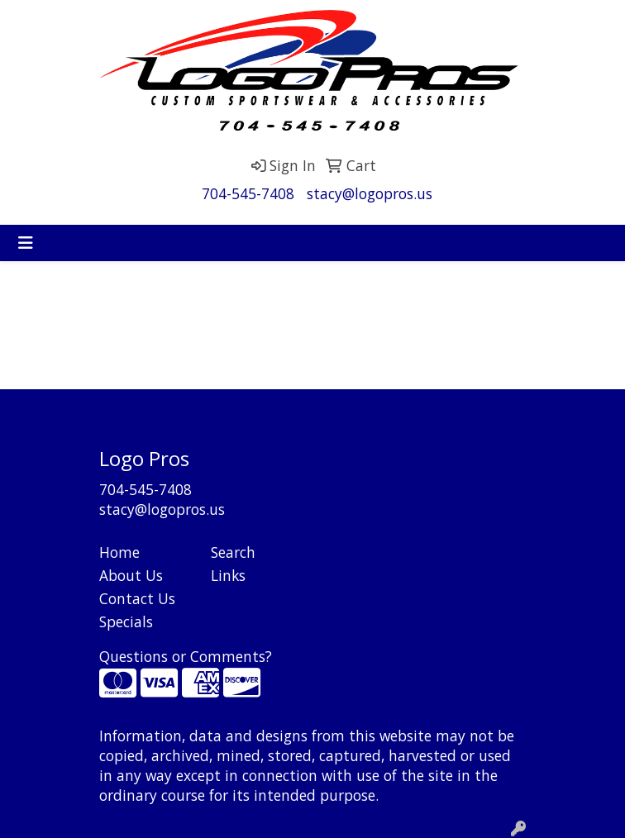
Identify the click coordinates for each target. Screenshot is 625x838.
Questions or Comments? (185, 656)
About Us (131, 575)
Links (228, 575)
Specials (126, 621)
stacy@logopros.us (369, 193)
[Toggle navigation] (25, 243)
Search (233, 552)
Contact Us (137, 598)
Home (119, 552)
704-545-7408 (248, 193)
